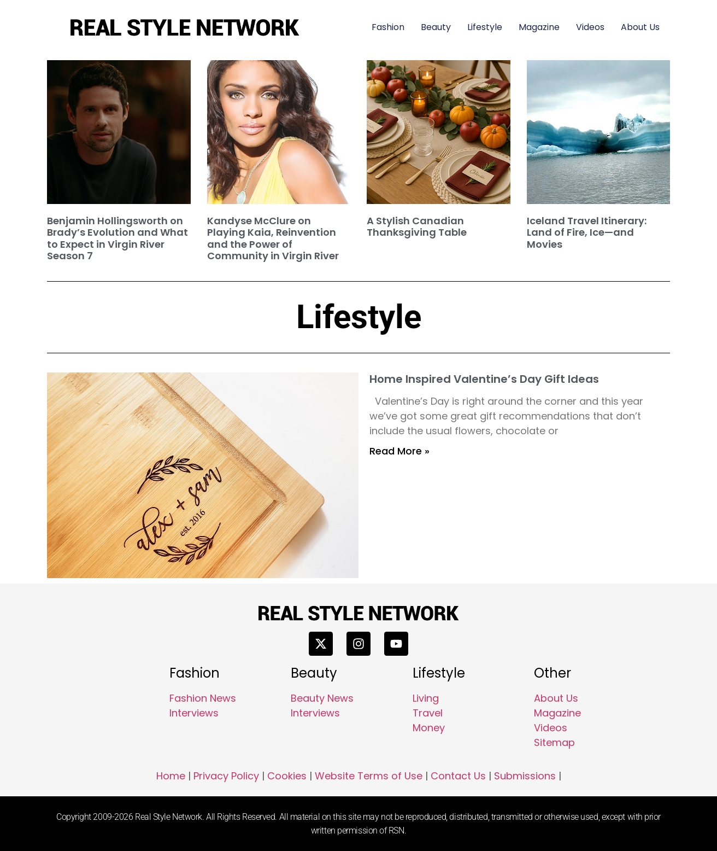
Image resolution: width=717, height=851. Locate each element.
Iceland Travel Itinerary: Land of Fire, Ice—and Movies (587, 232)
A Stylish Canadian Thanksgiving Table (417, 227)
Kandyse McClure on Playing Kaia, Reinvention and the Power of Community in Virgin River (273, 238)
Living (426, 698)
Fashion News (202, 698)
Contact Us (458, 776)
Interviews (194, 713)
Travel (428, 713)
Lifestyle (484, 27)
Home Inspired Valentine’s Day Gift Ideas (484, 379)
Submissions (525, 776)
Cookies (287, 776)
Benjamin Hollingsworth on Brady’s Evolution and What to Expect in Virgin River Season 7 (117, 238)
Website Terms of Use (368, 776)
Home (170, 776)
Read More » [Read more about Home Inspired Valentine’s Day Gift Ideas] (399, 451)
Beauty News (322, 698)
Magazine (539, 27)
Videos (590, 27)
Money (429, 728)
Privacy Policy (226, 776)
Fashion (388, 27)
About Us (640, 27)
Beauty (436, 27)
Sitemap (554, 742)
